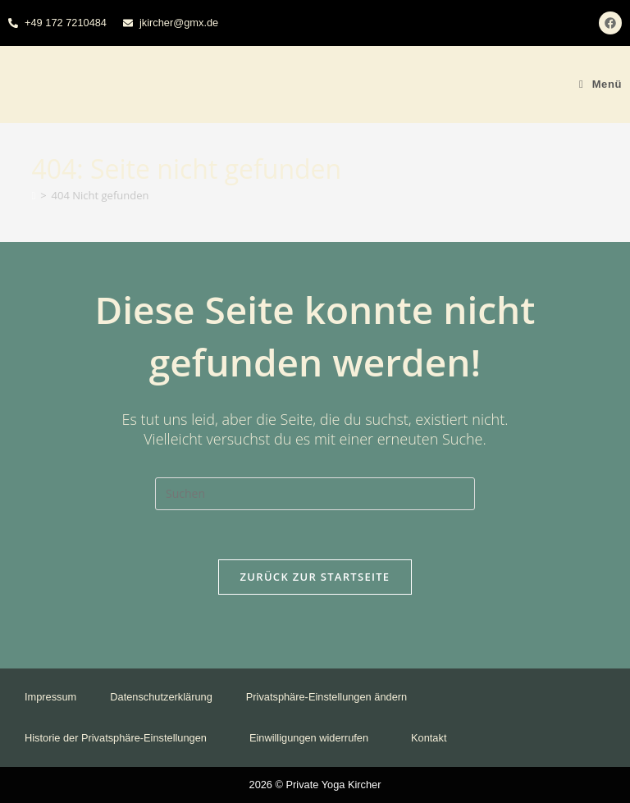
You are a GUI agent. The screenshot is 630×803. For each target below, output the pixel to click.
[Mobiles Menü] (600, 84)
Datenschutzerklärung (161, 697)
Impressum (50, 697)
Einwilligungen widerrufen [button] (313, 738)
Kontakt (428, 738)
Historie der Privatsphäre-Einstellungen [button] (120, 738)
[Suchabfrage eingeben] (315, 493)
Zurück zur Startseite (315, 576)
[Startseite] (33, 195)
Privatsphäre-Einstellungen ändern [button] (331, 697)
